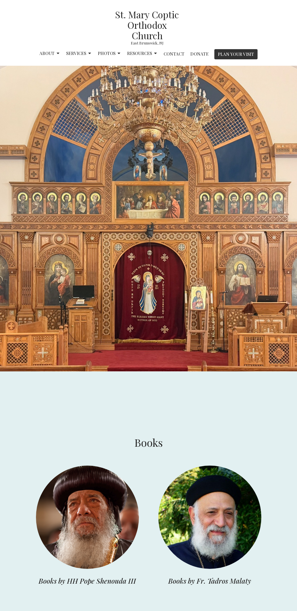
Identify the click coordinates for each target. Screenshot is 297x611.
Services (79, 53)
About (49, 53)
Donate (199, 54)
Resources (142, 53)
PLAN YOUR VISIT (236, 54)
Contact (174, 54)
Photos (109, 53)
